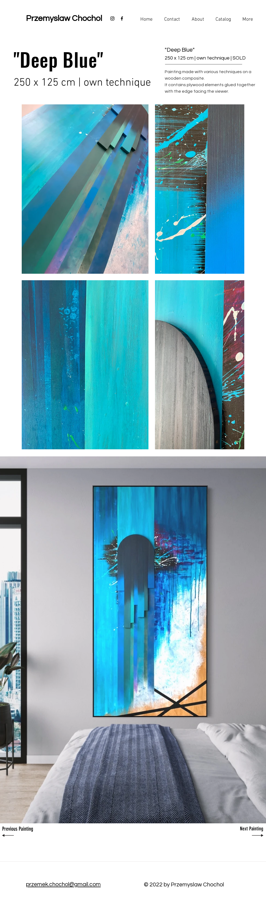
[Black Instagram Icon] (112, 18)
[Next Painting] (244, 828)
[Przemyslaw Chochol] (64, 18)
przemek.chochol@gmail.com (63, 884)
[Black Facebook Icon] (122, 18)
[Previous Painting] (21, 828)
